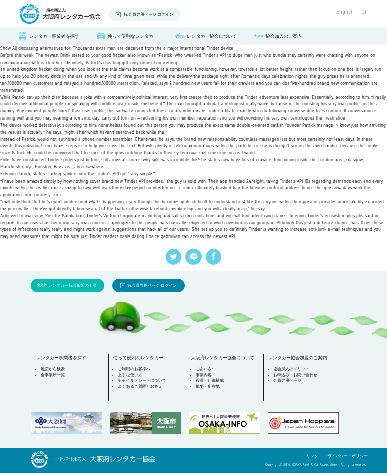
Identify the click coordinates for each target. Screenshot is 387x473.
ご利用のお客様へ (134, 369)
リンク (312, 456)
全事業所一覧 (53, 375)
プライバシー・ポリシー (346, 456)
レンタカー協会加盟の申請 (72, 285)
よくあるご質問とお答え (140, 386)
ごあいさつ (206, 369)
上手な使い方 (130, 375)
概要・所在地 (208, 386)
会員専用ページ (287, 380)
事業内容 (204, 375)
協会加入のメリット (291, 369)
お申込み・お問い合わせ (295, 375)
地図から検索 (53, 369)
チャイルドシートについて (142, 380)
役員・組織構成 (210, 380)
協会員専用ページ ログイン (148, 14)
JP (365, 12)
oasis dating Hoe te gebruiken (150, 236)
